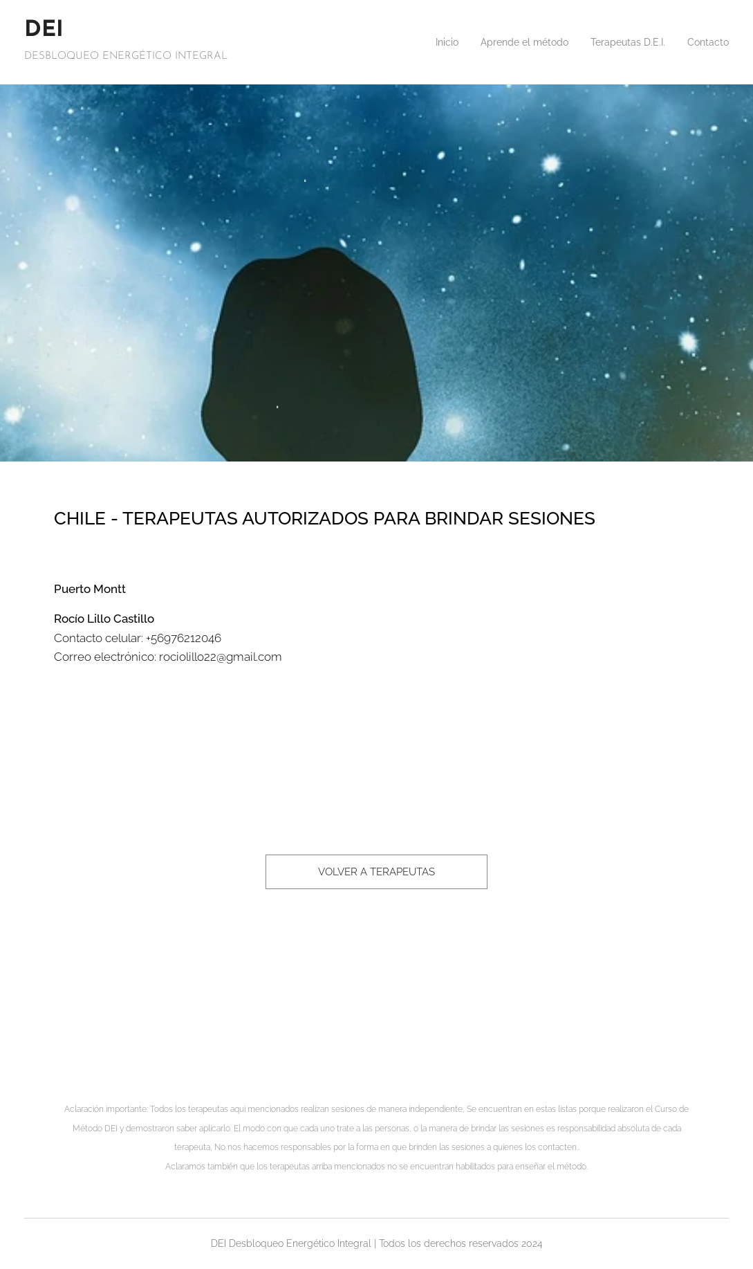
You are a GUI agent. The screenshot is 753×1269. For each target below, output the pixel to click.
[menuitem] (422, 42)
